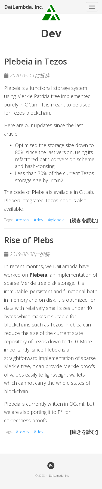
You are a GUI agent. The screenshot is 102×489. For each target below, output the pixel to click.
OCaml (32, 104)
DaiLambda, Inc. (23, 7)
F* (60, 412)
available (13, 209)
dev (39, 219)
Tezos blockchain (31, 112)
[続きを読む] (84, 220)
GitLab (86, 192)
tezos (23, 219)
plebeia (57, 219)
